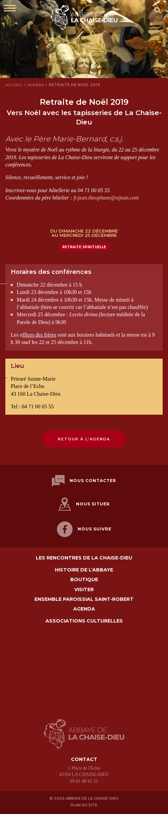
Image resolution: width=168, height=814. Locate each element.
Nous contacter (84, 481)
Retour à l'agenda (84, 439)
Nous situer (84, 504)
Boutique (84, 579)
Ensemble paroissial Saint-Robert (84, 599)
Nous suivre (84, 529)
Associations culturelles (84, 621)
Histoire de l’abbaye (84, 569)
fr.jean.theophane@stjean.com (106, 197)
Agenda (84, 609)
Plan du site (84, 805)
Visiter (84, 589)
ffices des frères (39, 335)
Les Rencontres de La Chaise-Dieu (84, 557)
